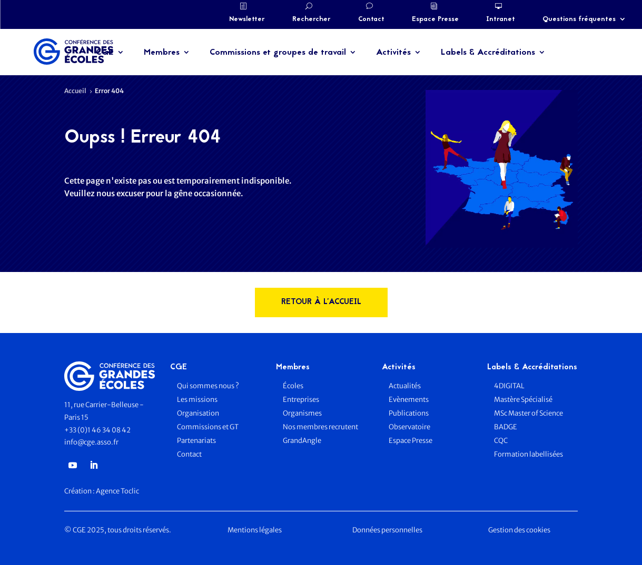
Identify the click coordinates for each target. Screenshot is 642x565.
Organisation (198, 413)
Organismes (302, 413)
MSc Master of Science (528, 413)
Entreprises (301, 399)
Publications (409, 413)
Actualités (405, 385)
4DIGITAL (509, 385)
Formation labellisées (528, 454)
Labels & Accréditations (488, 52)
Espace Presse (435, 19)
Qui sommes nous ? (208, 385)
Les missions (197, 399)
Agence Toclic (117, 491)
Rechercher (311, 19)
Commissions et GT (208, 426)
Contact (371, 19)
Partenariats (196, 440)
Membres (162, 52)
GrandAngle (302, 440)
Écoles (293, 385)
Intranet (500, 19)
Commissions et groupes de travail (278, 52)
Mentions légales (255, 530)
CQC (501, 440)
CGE (105, 52)
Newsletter (247, 19)
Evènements (409, 399)
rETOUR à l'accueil (321, 302)
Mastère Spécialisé (523, 399)
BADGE (505, 426)
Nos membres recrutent (320, 426)
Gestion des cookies (519, 530)
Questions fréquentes (579, 19)
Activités (393, 52)
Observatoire (409, 426)
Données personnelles (387, 530)
